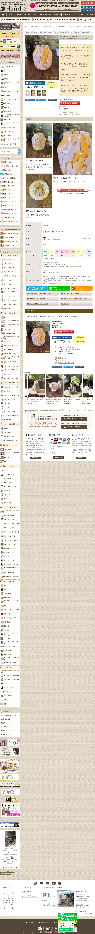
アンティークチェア (9, 19)
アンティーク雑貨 (40, 19)
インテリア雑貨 (44, 26)
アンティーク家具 (25, 19)
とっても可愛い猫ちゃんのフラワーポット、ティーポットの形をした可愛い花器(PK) (54, 399)
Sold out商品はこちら (5, 874)
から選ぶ (6, 162)
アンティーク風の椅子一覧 (10, 424)
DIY (5, 906)
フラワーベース (53, 26)
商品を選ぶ (6, 887)
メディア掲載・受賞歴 (49, 906)
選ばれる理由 (46, 895)
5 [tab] (65, 406)
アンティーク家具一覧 (9, 313)
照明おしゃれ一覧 (8, 466)
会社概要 (67, 14)
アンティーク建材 (9, 908)
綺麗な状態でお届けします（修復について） (39, 293)
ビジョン (45, 891)
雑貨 (74, 19)
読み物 (57, 14)
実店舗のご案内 (81, 891)
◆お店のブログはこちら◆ (10, 867)
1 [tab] (53, 406)
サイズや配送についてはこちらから (71, 114)
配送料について (63, 358)
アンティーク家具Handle (31, 26)
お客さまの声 (26, 892)
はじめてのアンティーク (43, 14)
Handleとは (46, 893)
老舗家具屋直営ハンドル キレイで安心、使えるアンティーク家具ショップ (14, 7)
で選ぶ (8, 178)
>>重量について (86, 238)
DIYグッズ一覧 (7, 667)
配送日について (63, 360)
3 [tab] (59, 406)
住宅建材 (89, 19)
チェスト (9, 895)
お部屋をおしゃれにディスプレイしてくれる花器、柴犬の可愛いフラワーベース (36, 399)
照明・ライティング (10, 902)
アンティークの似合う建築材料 (11, 229)
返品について (65, 304)
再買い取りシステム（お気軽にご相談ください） (75, 298)
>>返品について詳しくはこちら (50, 272)
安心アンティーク (23, 14)
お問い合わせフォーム (85, 911)
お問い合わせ (90, 14)
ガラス (44, 244)
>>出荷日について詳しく (76, 266)
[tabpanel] (55, 389)
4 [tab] (62, 406)
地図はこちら (10, 863)
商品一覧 (5, 252)
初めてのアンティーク (49, 897)
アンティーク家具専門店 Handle (51, 887)
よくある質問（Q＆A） (29, 896)
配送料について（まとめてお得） (70, 293)
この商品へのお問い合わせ (66, 363)
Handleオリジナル (11, 245)
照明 (50, 19)
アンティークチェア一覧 (9, 255)
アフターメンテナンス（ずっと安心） (37, 304)
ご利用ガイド (79, 14)
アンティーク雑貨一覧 (9, 507)
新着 (10, 14)
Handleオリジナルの (11, 241)
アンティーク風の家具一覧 (10, 383)
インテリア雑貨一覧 (8, 581)
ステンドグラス (8, 898)
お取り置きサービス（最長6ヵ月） (37, 298)
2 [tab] (56, 406)
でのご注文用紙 (64, 351)
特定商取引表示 (45, 922)
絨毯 (81, 19)
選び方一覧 (6, 158)
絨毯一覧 (5, 445)
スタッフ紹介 (46, 904)
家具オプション (7, 711)
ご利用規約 (31, 922)
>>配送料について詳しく (48, 259)
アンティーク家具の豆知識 (7, 872)
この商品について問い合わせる (70, 112)
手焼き (11, 233)
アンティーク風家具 (62, 19)
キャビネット (10, 897)
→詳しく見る (88, 913)
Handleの (10, 237)
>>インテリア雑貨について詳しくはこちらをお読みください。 (58, 283)
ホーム (3, 14)
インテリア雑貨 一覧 (8, 62)
